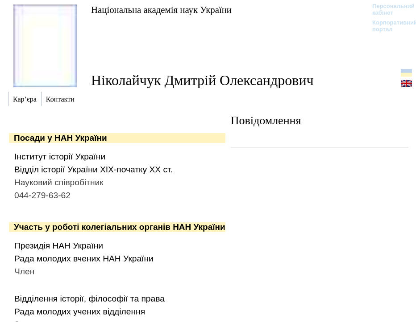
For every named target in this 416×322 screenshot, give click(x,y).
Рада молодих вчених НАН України (84, 258)
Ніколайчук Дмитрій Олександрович (202, 80)
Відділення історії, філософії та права (89, 298)
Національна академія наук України (161, 9)
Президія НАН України (58, 245)
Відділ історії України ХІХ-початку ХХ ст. (93, 169)
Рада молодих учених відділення (79, 311)
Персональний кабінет (389, 9)
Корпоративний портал (389, 26)
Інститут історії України (59, 156)
